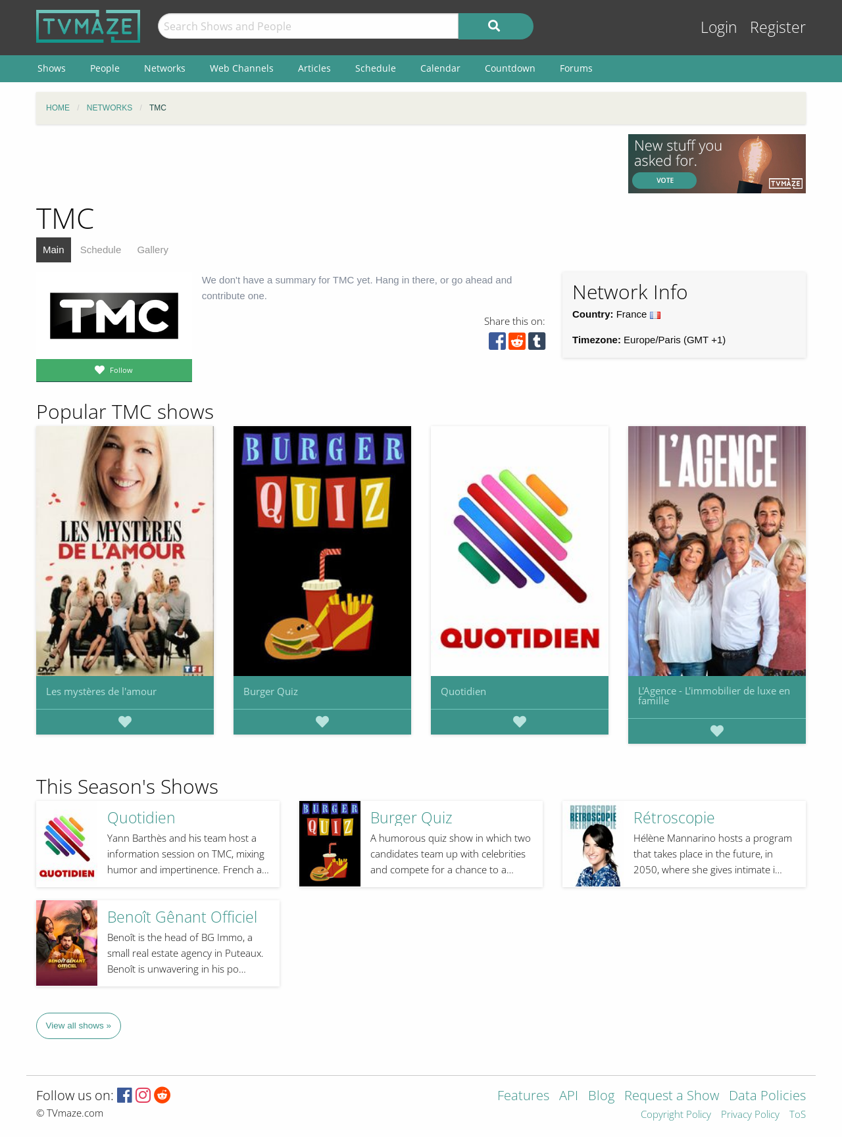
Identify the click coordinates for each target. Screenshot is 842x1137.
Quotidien (463, 691)
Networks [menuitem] (165, 68)
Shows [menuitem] (51, 68)
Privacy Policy (750, 1115)
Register (778, 27)
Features (523, 1096)
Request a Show (671, 1096)
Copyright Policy (676, 1115)
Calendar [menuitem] (440, 68)
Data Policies (767, 1096)
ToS (797, 1115)
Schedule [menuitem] (375, 68)
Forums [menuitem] (576, 68)
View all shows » (79, 1025)
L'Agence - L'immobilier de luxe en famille (714, 695)
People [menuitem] (105, 68)
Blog (601, 1096)
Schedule (101, 249)
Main (53, 249)
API (568, 1096)
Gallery (152, 249)
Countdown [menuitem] (510, 68)
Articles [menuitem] (314, 68)
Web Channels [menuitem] (242, 68)
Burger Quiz (270, 691)
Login (719, 27)
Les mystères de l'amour (101, 691)
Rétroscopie (674, 818)
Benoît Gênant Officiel (182, 917)
